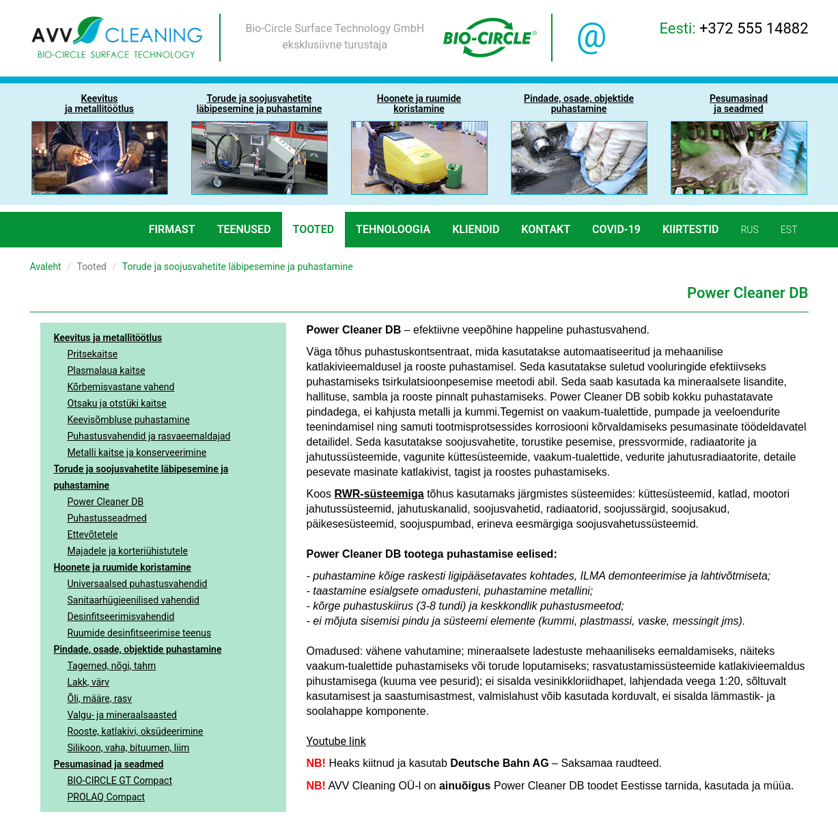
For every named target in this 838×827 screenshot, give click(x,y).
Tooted (314, 229)
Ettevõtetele (93, 534)
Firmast (172, 229)
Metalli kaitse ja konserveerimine (137, 452)
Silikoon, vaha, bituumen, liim (129, 747)
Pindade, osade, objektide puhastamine (138, 649)
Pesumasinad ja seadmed (109, 764)
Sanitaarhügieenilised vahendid (133, 600)
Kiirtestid (690, 229)
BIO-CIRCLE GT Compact (120, 780)
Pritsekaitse (93, 354)
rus (749, 229)
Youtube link (336, 741)
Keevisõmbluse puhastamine (129, 419)
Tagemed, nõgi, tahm (112, 665)
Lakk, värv (89, 682)
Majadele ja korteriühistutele (128, 550)
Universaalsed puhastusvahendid (138, 583)
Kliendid (475, 229)
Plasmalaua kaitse (106, 370)
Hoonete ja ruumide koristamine (122, 567)
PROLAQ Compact (106, 796)
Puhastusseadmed (107, 518)
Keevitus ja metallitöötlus (108, 337)
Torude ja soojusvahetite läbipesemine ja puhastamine (141, 477)
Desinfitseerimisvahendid (121, 616)
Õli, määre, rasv (100, 698)
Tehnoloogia (393, 229)
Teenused (244, 229)
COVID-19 (616, 229)
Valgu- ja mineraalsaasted (123, 714)
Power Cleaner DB (106, 501)
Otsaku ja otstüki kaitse (117, 403)
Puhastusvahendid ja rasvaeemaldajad (149, 436)
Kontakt (545, 229)
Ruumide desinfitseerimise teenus (140, 632)
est (789, 229)
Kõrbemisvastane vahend (121, 386)
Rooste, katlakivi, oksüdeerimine (136, 731)
